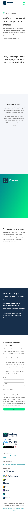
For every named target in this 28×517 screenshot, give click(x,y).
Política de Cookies (16, 508)
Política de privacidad (7, 508)
